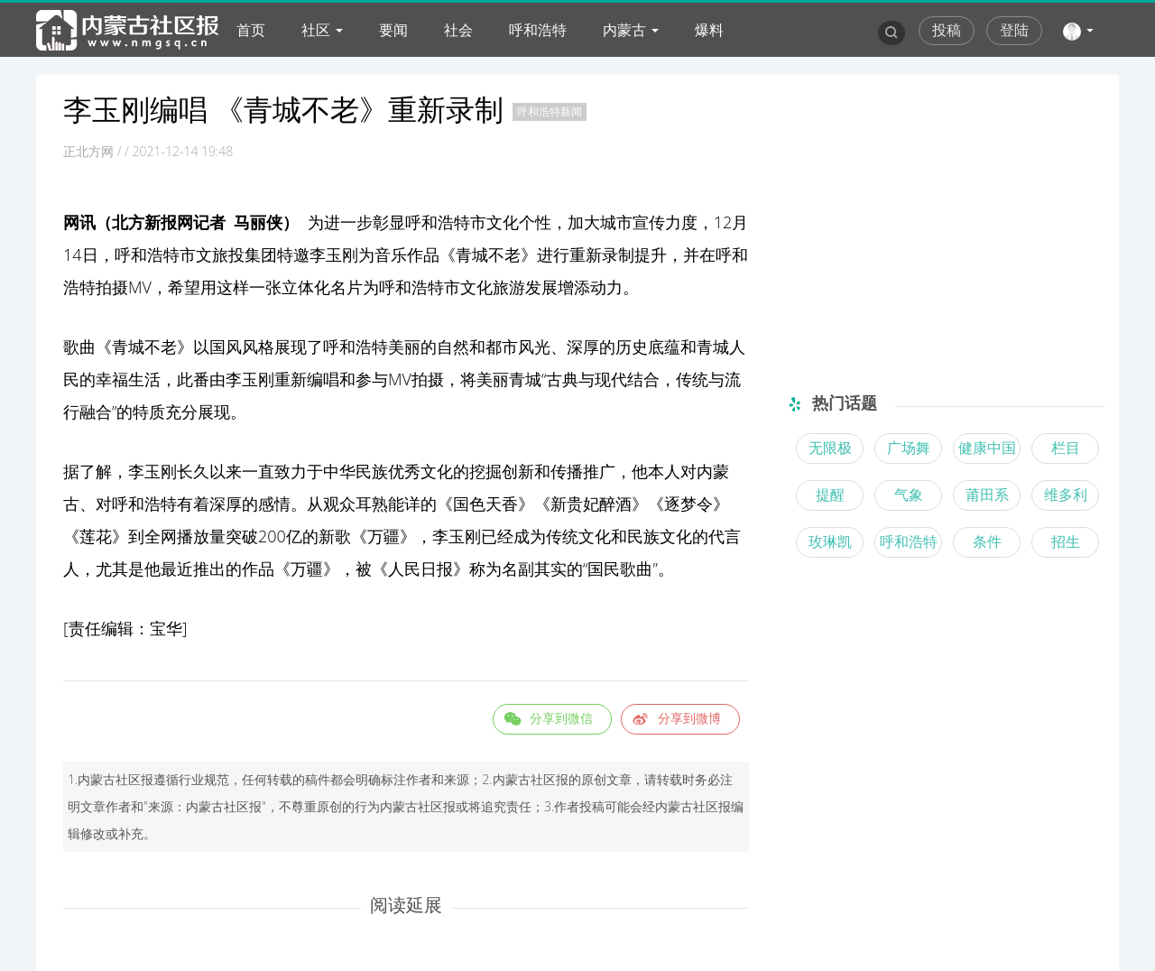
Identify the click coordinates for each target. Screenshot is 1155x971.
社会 (458, 30)
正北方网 (88, 151)
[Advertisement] (941, 214)
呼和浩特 (538, 30)
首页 (250, 30)
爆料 (709, 30)
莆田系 (987, 494)
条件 (987, 541)
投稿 (946, 30)
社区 (315, 30)
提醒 (830, 494)
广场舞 (908, 448)
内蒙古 (624, 30)
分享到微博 (689, 717)
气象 (908, 494)
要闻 (393, 30)
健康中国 (987, 448)
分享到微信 (561, 717)
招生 (1065, 541)
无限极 (830, 448)
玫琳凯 (830, 541)
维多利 (1065, 494)
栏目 (1065, 448)
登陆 (1014, 30)
